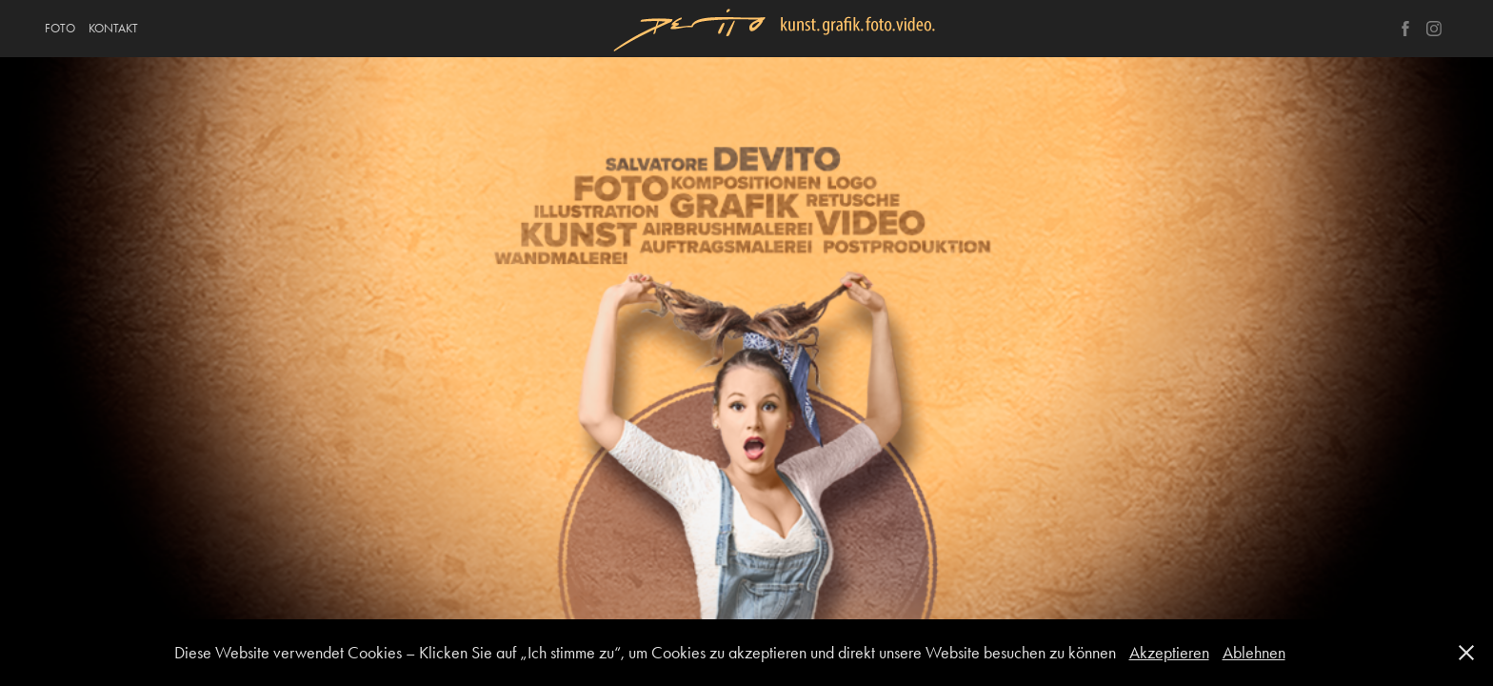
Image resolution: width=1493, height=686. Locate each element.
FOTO (60, 28)
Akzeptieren (1169, 652)
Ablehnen (1254, 652)
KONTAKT (113, 28)
